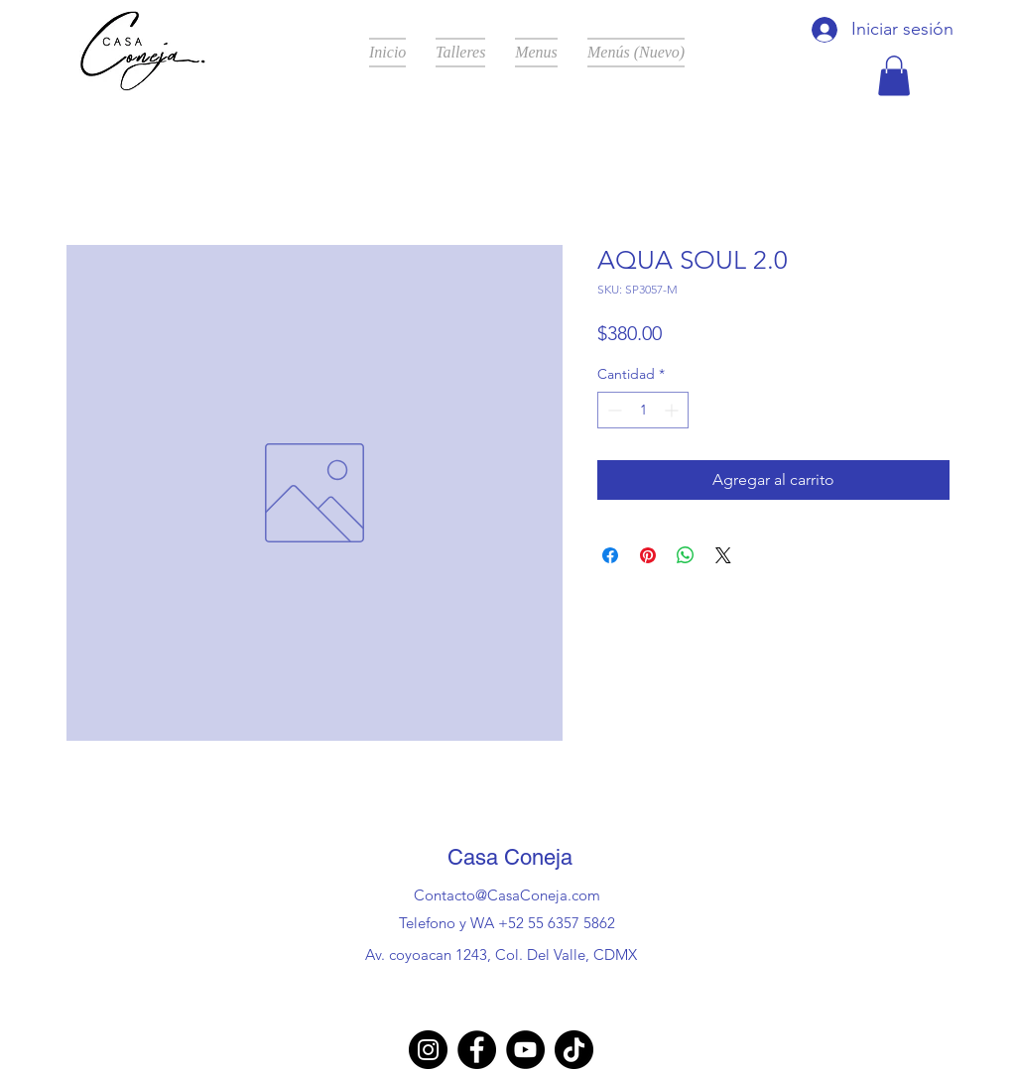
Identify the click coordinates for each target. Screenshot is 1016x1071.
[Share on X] (723, 555)
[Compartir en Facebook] (610, 555)
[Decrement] (612, 410)
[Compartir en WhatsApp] (686, 555)
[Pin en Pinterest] (648, 555)
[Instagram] (428, 1049)
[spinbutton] (643, 410)
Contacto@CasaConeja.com (507, 895)
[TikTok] (574, 1049)
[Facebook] (476, 1049)
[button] (894, 76)
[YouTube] (525, 1049)
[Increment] (673, 410)
